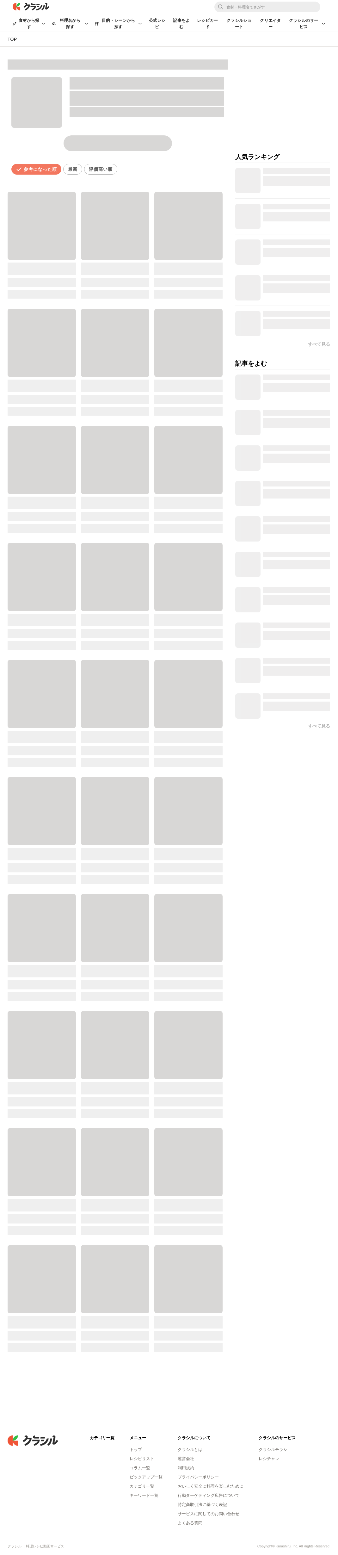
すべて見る (319, 726)
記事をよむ (181, 23)
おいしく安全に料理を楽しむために (210, 1486)
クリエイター (270, 23)
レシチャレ (269, 1458)
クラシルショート (238, 23)
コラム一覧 (140, 1467)
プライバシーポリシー (198, 1477)
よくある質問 (190, 1523)
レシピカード (207, 23)
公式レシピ (157, 23)
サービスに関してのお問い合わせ (208, 1513)
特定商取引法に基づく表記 (202, 1504)
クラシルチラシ (273, 1449)
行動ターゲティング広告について (208, 1495)
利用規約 (186, 1467)
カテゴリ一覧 (142, 1486)
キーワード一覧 (144, 1495)
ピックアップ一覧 (146, 1477)
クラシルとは (190, 1449)
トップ (136, 1449)
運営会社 (186, 1458)
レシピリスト (142, 1458)
